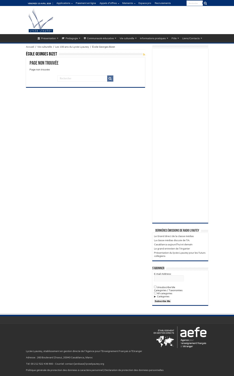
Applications (63, 3)
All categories (163, 293)
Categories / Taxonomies (168, 290)
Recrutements (163, 3)
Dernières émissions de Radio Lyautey (177, 230)
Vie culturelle (127, 38)
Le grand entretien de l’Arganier (172, 248)
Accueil (30, 38)
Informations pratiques (153, 38)
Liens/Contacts (191, 38)
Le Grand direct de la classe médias (174, 236)
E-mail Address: (162, 273)
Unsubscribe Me (164, 287)
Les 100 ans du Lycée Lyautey (72, 46)
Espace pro (145, 3)
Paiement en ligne (86, 3)
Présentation (47, 38)
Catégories (163, 296)
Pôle (174, 38)
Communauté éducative (99, 38)
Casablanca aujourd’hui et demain (173, 244)
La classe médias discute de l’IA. (172, 240)
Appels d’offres (108, 3)
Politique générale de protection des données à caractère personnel (64, 370)
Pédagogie (70, 38)
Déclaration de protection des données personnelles (134, 370)
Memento (127, 3)
